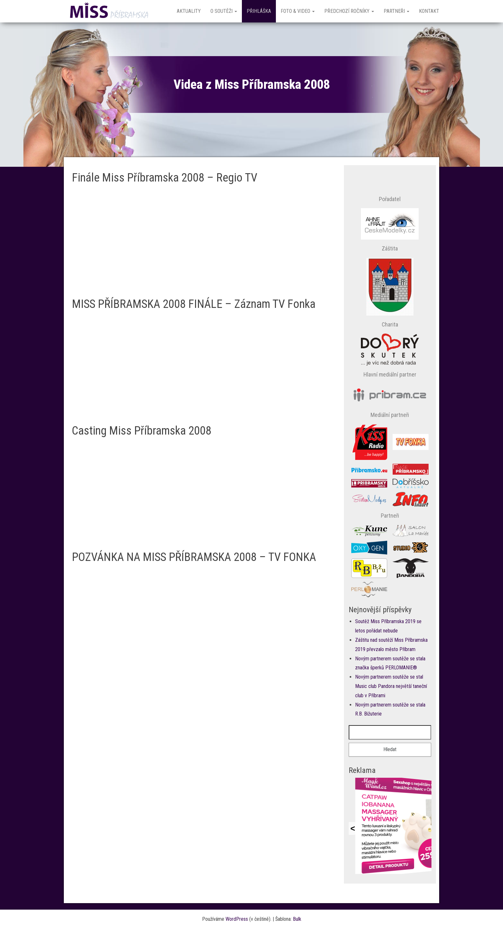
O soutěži (223, 11)
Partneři (396, 11)
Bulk (297, 919)
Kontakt (429, 11)
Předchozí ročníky (349, 11)
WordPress (237, 919)
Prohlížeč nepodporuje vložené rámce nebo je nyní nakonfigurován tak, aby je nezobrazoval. (390, 826)
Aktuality (189, 11)
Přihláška (259, 11)
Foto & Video (298, 11)
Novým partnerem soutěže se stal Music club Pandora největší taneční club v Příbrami (391, 686)
